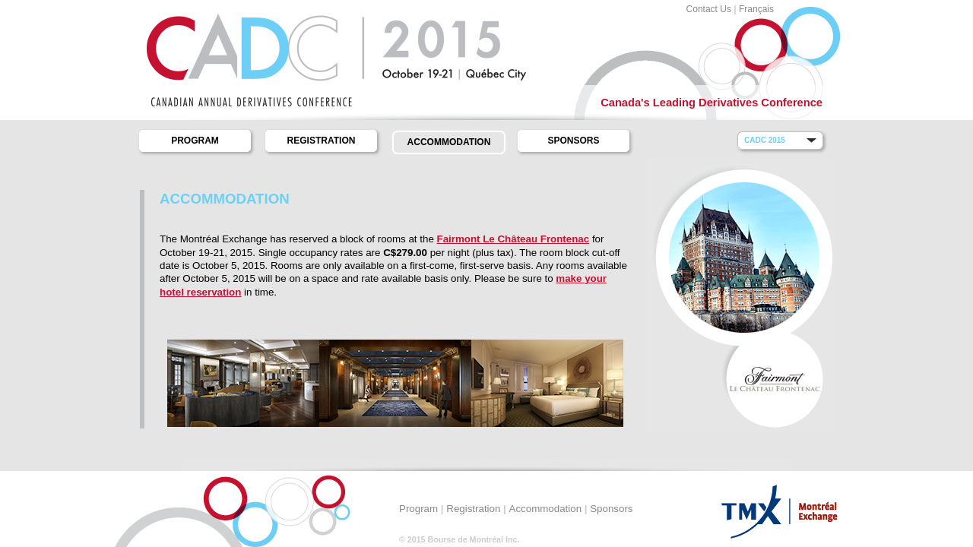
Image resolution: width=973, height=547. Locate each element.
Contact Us (708, 9)
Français (756, 9)
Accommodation (449, 142)
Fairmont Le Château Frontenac (513, 239)
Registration (321, 140)
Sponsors (573, 140)
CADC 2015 (764, 140)
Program (195, 140)
